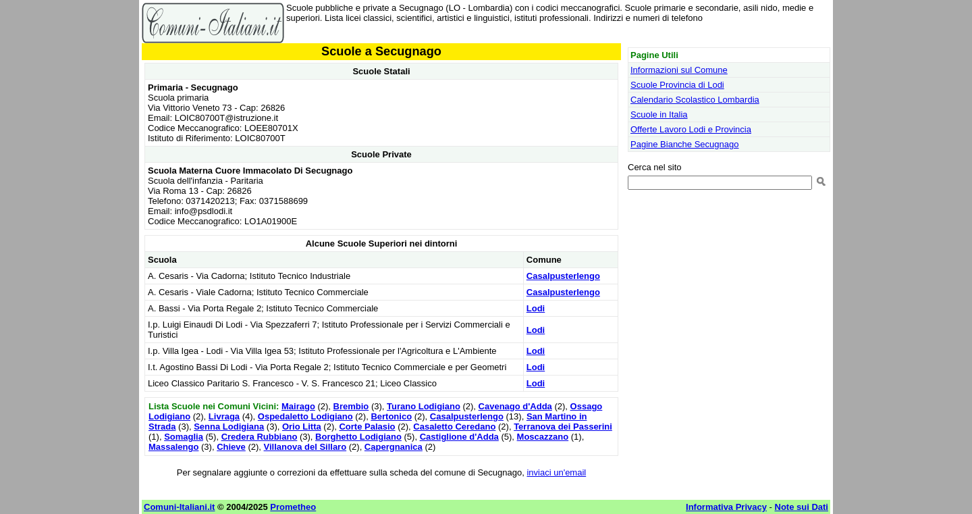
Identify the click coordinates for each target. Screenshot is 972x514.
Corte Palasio (367, 426)
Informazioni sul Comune (679, 70)
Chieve (231, 447)
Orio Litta (301, 426)
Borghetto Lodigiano (358, 437)
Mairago (298, 406)
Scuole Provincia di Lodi (677, 85)
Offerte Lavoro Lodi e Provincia (690, 129)
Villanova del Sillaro (305, 447)
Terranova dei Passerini (563, 426)
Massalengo (173, 447)
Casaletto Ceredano (454, 426)
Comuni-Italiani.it (179, 507)
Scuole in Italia (659, 114)
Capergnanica (393, 447)
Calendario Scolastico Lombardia (694, 100)
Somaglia (183, 437)
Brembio (351, 406)
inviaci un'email (556, 472)
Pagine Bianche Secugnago (684, 144)
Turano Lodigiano (423, 406)
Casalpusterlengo (563, 276)
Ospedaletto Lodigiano (305, 416)
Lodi (535, 308)
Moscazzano (543, 437)
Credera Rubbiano (259, 437)
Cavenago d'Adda (515, 406)
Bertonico (391, 416)
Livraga (224, 416)
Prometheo (293, 507)
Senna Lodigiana (229, 426)
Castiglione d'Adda (459, 437)
